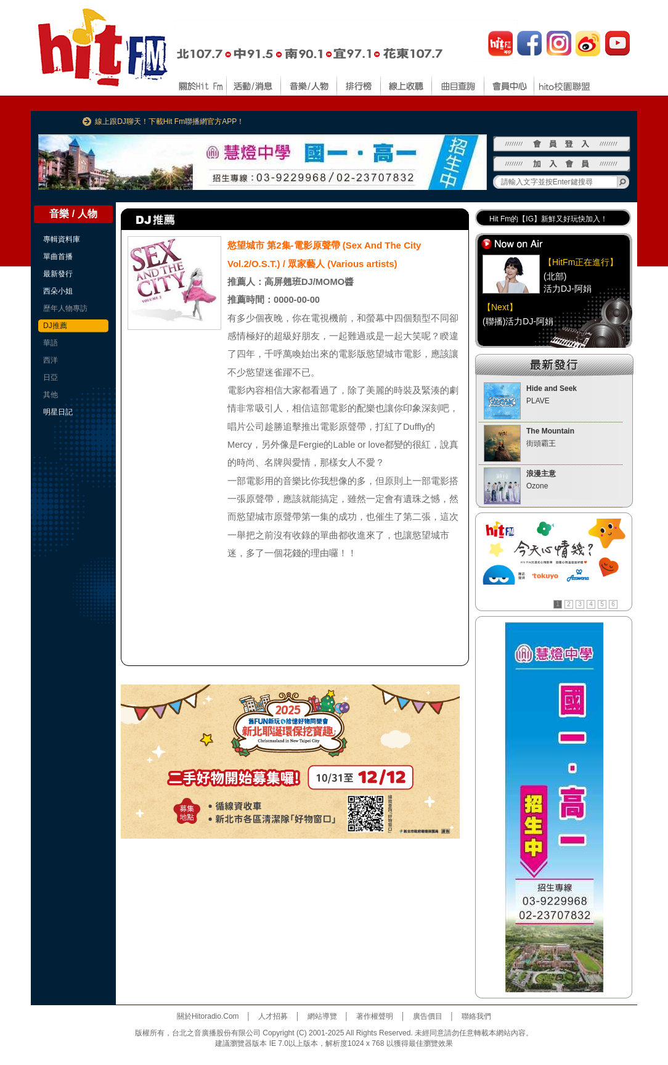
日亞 (50, 377)
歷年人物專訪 (65, 308)
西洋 (50, 360)
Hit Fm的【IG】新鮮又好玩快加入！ (548, 219)
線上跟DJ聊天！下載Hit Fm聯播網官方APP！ (169, 121)
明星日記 (58, 412)
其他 (50, 394)
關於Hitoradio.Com (208, 1016)
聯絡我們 (476, 1016)
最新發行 (58, 273)
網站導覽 (322, 1016)
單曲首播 (58, 256)
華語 (50, 343)
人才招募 (273, 1016)
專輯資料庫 (61, 239)
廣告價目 (427, 1016)
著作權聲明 (374, 1016)
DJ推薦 (55, 325)
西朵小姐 (58, 291)
